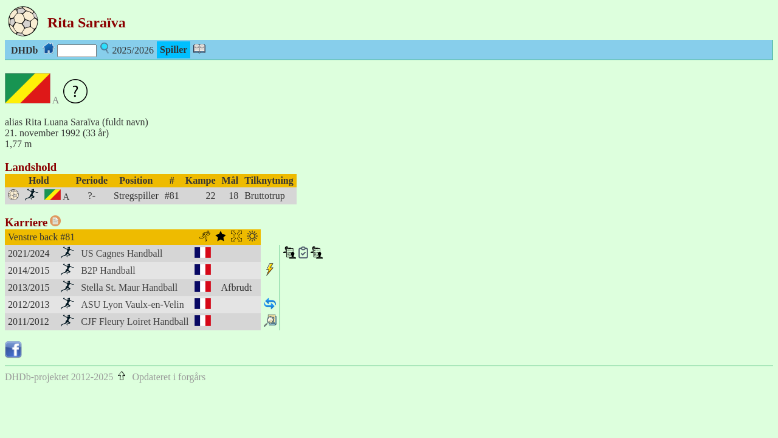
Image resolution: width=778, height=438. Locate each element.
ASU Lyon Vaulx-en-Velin (132, 304)
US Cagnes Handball (121, 253)
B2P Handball (108, 270)
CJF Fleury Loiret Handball (134, 321)
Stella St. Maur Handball (129, 287)
